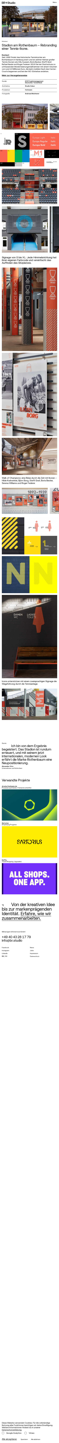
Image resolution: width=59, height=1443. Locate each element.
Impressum (34, 953)
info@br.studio (12, 940)
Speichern (24, 1439)
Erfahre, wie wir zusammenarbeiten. (26, 916)
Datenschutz (34, 956)
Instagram (5, 950)
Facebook (5, 947)
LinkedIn (5, 953)
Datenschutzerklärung (11, 1430)
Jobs (32, 950)
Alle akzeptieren (9, 1439)
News (32, 947)
